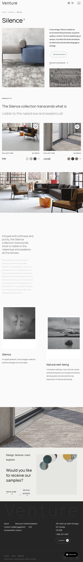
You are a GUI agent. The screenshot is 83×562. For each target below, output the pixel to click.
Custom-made (9, 527)
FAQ (30, 527)
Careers (18, 530)
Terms (13, 556)
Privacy (6, 556)
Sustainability (9, 530)
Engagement (20, 527)
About (6, 523)
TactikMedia (33, 559)
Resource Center (22, 523)
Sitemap (21, 556)
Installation (33, 523)
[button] (79, 3)
